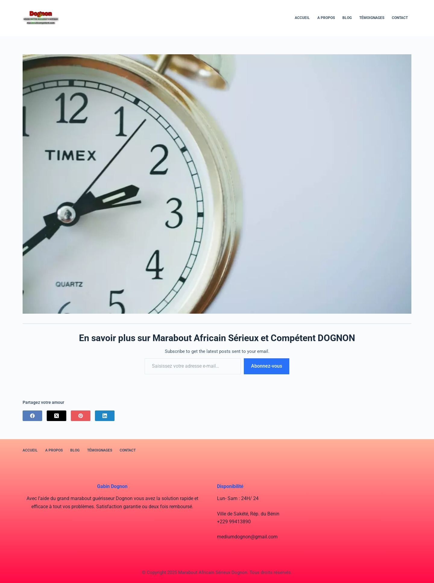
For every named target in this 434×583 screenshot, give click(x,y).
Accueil (302, 18)
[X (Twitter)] (56, 415)
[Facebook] (32, 415)
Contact (400, 18)
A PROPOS (326, 18)
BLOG (347, 18)
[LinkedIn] (105, 415)
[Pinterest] (80, 415)
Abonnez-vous (266, 366)
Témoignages (371, 18)
